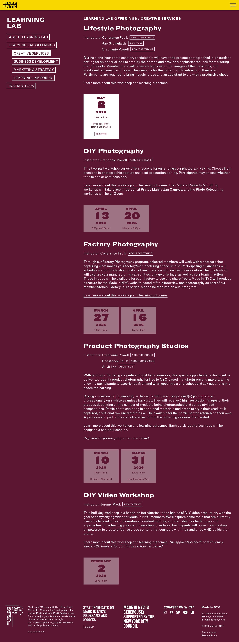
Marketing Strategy (34, 70)
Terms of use (209, 632)
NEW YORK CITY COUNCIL (135, 624)
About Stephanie (142, 49)
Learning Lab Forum (33, 78)
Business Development (36, 61)
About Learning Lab (28, 37)
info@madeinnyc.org (213, 619)
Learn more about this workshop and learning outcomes (126, 83)
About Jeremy (132, 504)
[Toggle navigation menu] (233, 5)
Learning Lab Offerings (32, 45)
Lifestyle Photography (122, 28)
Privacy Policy (209, 635)
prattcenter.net (36, 631)
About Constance (142, 37)
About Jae (136, 43)
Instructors (21, 86)
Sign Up (89, 627)
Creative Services (31, 53)
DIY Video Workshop (119, 495)
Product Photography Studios (136, 346)
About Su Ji (126, 366)
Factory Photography (121, 244)
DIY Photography (114, 150)
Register (101, 134)
